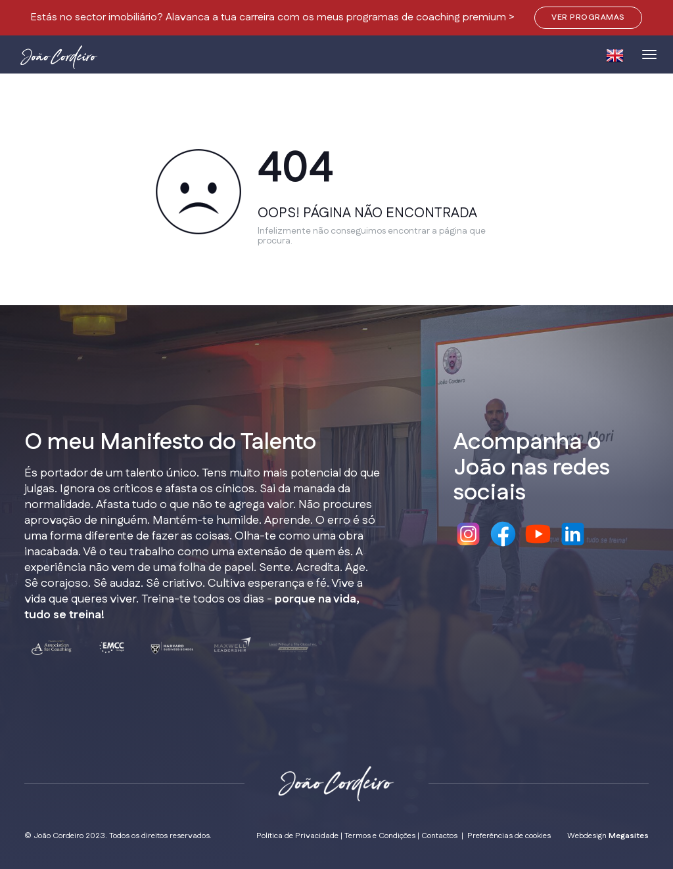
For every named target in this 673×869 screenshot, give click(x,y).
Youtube (538, 534)
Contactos (439, 835)
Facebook (503, 534)
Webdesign (608, 835)
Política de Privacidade (297, 835)
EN (614, 55)
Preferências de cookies (509, 835)
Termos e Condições (379, 835)
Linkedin (573, 534)
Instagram (468, 534)
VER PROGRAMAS (587, 17)
